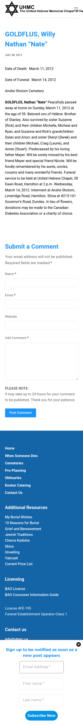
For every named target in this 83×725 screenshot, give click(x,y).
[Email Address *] (41, 667)
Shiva (9, 546)
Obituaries (13, 478)
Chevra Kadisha (17, 540)
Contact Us (14, 493)
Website (11, 317)
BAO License (15, 589)
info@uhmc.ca (16, 639)
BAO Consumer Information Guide (32, 595)
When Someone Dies (21, 456)
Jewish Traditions (19, 535)
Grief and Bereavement (23, 529)
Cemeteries (14, 463)
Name (10, 274)
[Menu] (76, 9)
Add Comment (17, 338)
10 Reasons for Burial (22, 523)
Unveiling (12, 552)
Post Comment (21, 413)
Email (10, 295)
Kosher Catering (18, 485)
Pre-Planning (15, 470)
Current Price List (19, 564)
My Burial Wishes (18, 517)
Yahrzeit (11, 558)
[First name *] (41, 684)
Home (10, 448)
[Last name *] (41, 700)
